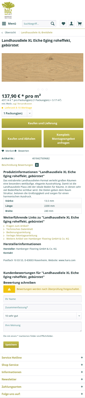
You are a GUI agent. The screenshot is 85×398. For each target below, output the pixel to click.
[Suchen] (52, 23)
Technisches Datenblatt (17, 212)
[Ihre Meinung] (42, 306)
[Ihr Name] (42, 278)
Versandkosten (59, 390)
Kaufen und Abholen (22, 135)
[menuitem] (8, 23)
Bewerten (20, 145)
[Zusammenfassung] (42, 287)
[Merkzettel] (63, 23)
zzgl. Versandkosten (21, 102)
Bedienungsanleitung (15, 215)
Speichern (11, 324)
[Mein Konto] (71, 23)
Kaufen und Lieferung (42, 122)
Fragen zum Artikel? (15, 209)
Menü (8, 23)
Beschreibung (9, 158)
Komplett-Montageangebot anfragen (63, 135)
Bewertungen (26, 158)
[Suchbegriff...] (39, 23)
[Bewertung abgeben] (42, 295)
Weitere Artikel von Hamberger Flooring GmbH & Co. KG (34, 220)
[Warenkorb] (79, 23)
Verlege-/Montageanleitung (18, 217)
